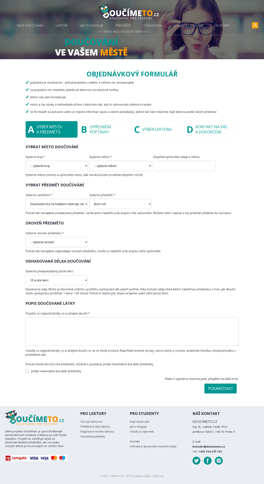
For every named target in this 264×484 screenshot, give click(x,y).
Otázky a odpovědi (141, 431)
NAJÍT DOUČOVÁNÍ (30, 25)
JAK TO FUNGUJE (91, 25)
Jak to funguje (138, 426)
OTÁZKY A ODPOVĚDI (188, 25)
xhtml (155, 476)
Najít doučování (139, 421)
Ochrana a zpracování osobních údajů (153, 446)
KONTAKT (222, 25)
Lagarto (138, 476)
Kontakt (135, 441)
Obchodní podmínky (92, 436)
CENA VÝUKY (152, 25)
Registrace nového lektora (97, 431)
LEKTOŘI (62, 25)
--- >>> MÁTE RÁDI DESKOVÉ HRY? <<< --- (123, 32)
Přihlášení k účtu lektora (95, 426)
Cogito (147, 476)
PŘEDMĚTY (123, 25)
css (161, 476)
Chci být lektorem (91, 421)
